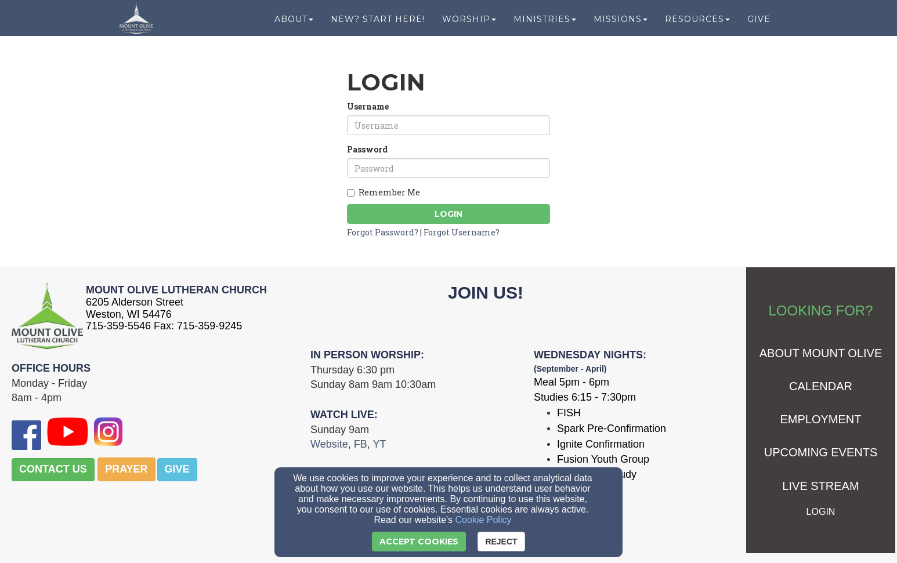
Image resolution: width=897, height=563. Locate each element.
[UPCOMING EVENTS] (821, 453)
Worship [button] (469, 24)
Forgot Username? (462, 232)
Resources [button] (697, 24)
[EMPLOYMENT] (820, 420)
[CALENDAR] (820, 387)
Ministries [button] (544, 24)
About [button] (293, 24)
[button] (53, 469)
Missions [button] (621, 24)
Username (368, 106)
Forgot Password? (382, 232)
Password (367, 149)
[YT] (379, 444)
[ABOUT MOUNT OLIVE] (820, 353)
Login (448, 214)
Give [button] (759, 24)
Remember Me (383, 192)
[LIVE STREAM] (820, 486)
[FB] (360, 444)
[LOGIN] (820, 511)
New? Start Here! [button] (378, 24)
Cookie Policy (483, 520)
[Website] (329, 444)
